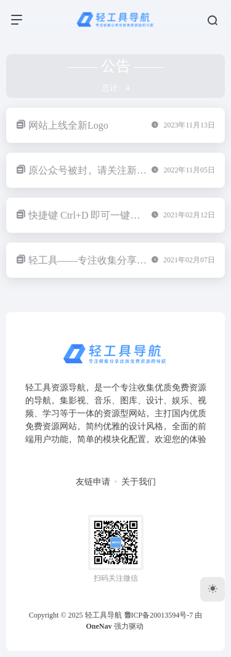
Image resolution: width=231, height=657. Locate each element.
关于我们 (138, 481)
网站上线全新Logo (68, 125)
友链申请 (93, 481)
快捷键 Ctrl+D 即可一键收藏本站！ (103, 215)
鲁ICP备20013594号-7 (158, 615)
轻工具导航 (103, 615)
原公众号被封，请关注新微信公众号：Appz (122, 170)
